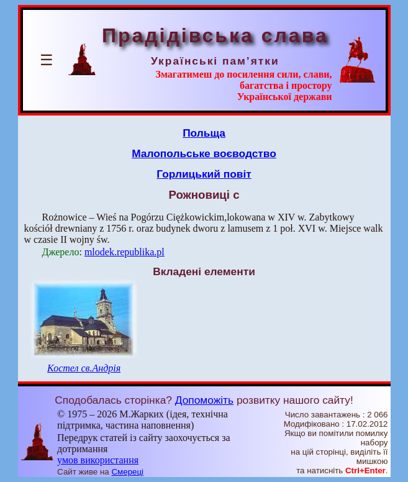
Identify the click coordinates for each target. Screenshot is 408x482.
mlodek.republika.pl (124, 252)
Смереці (127, 471)
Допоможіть (204, 400)
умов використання (97, 460)
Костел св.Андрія (83, 368)
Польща (204, 133)
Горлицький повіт (203, 174)
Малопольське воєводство (204, 153)
